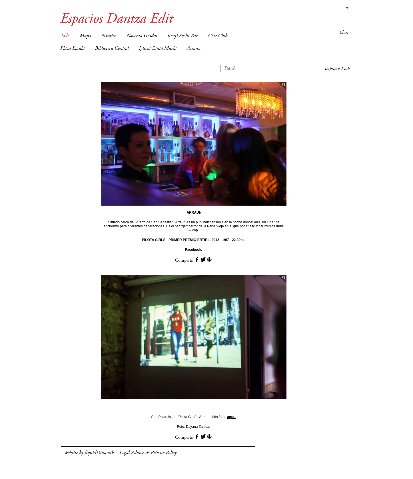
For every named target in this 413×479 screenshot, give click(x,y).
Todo (64, 36)
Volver (343, 32)
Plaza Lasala (72, 48)
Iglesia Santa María (158, 48)
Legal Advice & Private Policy (148, 453)
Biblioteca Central (112, 48)
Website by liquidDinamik (89, 453)
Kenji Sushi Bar (182, 36)
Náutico (108, 36)
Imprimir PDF (337, 68)
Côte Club (217, 36)
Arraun (194, 48)
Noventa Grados (142, 36)
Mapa (85, 36)
